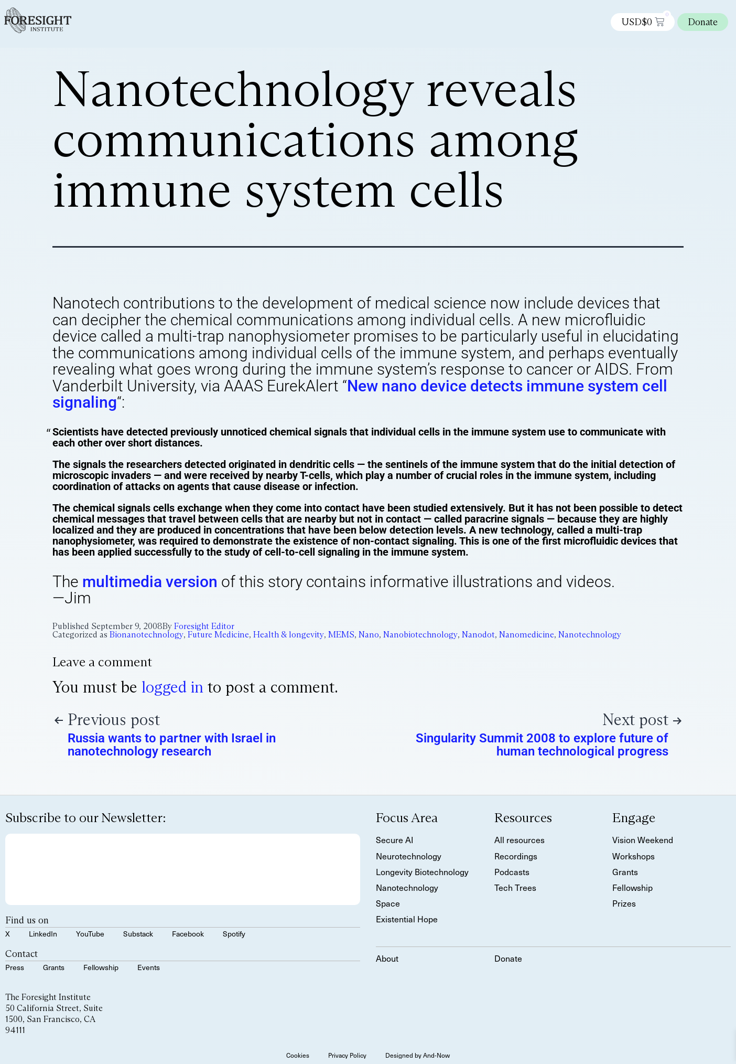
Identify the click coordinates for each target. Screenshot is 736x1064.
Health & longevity (288, 635)
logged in (172, 687)
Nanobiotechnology (420, 635)
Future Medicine (218, 635)
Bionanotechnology (146, 635)
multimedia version (150, 581)
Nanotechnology (589, 635)
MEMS (341, 635)
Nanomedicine (526, 635)
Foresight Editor (204, 626)
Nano (369, 635)
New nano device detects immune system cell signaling (359, 394)
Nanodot (478, 635)
